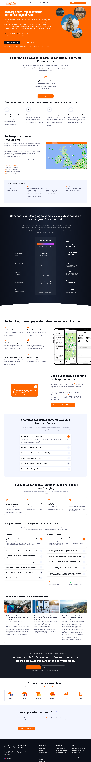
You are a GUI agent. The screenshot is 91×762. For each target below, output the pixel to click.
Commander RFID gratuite (31, 42)
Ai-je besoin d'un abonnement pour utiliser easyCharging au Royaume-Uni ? (20, 556)
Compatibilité (38, 3)
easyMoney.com (42, 757)
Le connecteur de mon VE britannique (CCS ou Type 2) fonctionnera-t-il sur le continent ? (65, 568)
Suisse (66, 698)
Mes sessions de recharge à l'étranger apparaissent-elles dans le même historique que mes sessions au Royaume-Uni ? (65, 574)
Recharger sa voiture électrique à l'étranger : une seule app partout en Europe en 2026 (17, 617)
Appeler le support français (78, 750)
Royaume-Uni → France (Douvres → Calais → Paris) (36, 463)
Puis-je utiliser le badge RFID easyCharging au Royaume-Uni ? (21, 572)
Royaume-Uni (10, 698)
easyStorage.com (43, 752)
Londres (19, 19)
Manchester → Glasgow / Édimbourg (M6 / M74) (35, 453)
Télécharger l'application (75, 586)
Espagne (38, 698)
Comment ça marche (60, 748)
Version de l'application (61, 752)
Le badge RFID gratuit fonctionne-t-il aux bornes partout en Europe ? (65, 556)
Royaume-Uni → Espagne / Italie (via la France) (35, 469)
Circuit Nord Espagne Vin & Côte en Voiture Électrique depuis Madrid (73, 616)
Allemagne (52, 698)
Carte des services (60, 754)
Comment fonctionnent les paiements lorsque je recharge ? (20, 562)
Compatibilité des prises (61, 757)
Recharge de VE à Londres (12, 165)
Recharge (22, 3)
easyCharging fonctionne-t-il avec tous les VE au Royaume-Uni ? (22, 567)
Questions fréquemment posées (79, 757)
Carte (31, 3)
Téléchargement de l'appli (61, 750)
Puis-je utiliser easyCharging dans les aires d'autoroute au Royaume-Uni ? (23, 538)
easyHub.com (42, 759)
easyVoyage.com (43, 754)
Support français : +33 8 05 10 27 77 (53, 667)
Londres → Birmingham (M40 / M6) (31, 436)
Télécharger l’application (78, 3)
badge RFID (75, 383)
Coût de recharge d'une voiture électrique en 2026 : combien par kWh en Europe (45, 617)
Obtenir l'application (13, 42)
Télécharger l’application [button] (26, 728)
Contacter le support (54, 586)
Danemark (80, 698)
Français (7, 758)
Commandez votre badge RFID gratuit (63, 405)
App (27, 3)
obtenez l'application (69, 395)
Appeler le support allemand (78, 752)
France (24, 698)
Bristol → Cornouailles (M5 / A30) (31, 458)
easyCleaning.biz (43, 750)
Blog (54, 3)
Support (49, 3)
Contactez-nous (75, 754)
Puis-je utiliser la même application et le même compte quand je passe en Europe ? (64, 538)
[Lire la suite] (17, 606)
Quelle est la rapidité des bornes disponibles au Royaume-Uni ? (21, 550)
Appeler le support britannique (78, 748)
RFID (44, 3)
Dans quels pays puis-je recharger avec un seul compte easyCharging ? (66, 562)
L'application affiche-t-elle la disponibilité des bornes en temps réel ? (23, 578)
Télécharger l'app (33, 667)
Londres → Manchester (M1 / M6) (31, 447)
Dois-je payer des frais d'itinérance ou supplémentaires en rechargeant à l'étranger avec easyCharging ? (63, 551)
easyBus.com (42, 748)
